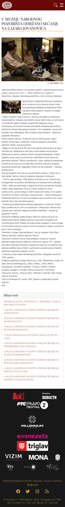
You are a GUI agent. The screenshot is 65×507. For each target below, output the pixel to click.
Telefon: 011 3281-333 (25, 503)
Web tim (32, 485)
